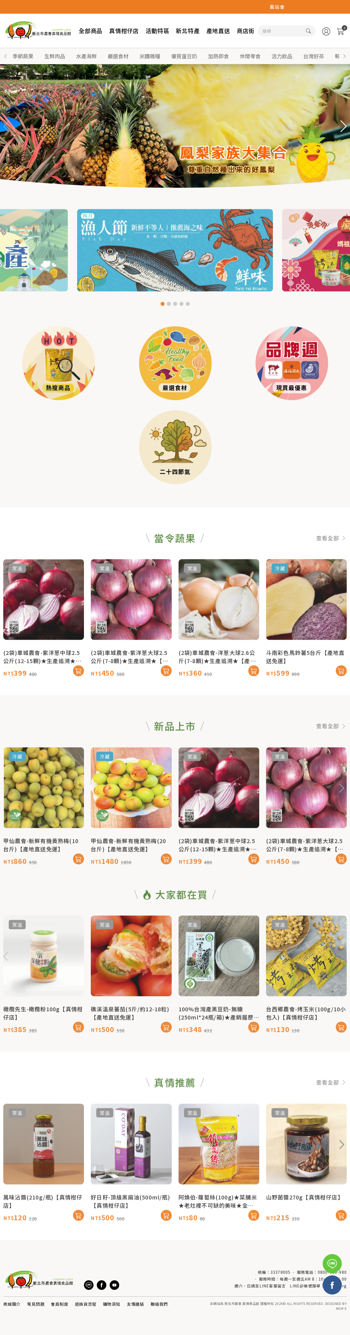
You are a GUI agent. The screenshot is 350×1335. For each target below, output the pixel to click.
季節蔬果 (23, 56)
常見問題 (35, 1304)
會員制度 (59, 1304)
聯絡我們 (159, 1304)
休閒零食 (250, 56)
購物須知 (111, 1304)
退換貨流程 (86, 1304)
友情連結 (135, 1304)
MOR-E (341, 1308)
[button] (344, 56)
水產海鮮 (86, 56)
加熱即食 (218, 56)
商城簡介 (12, 1304)
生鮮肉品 (54, 56)
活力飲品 (282, 56)
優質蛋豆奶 (184, 56)
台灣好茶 (313, 56)
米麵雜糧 (149, 56)
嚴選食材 (118, 56)
